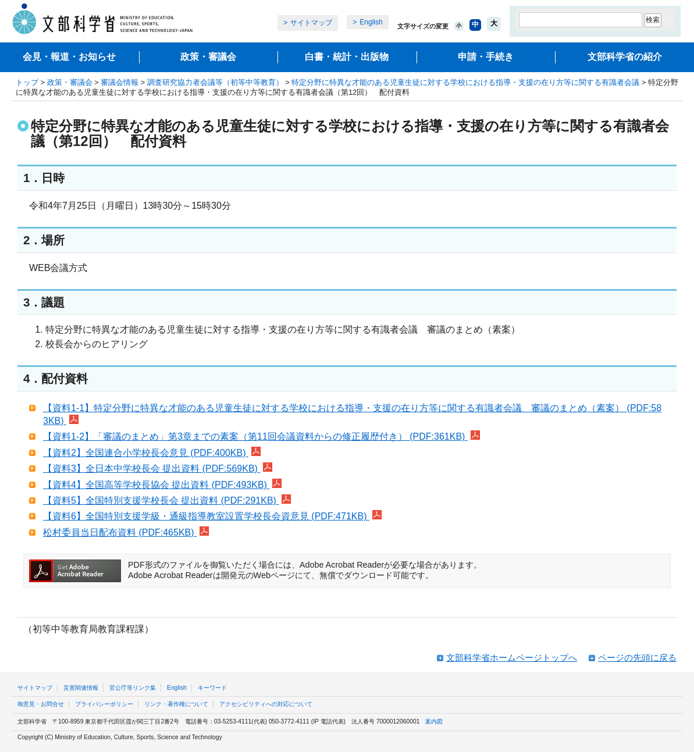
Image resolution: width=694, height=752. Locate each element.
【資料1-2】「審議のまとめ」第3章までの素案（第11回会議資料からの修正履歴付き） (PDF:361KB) (261, 436)
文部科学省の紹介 (625, 57)
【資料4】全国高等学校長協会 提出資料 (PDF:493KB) (162, 485)
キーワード (212, 688)
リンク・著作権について (176, 704)
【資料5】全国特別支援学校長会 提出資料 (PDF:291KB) (167, 500)
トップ (27, 82)
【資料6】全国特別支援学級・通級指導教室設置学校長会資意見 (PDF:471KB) (212, 516)
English (371, 22)
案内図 (434, 721)
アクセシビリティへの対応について (265, 704)
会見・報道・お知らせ (69, 57)
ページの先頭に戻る (637, 657)
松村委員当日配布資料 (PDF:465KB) (126, 532)
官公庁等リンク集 (132, 688)
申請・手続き (486, 57)
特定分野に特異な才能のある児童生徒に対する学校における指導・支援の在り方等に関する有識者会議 (465, 82)
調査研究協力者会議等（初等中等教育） (215, 82)
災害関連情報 (80, 688)
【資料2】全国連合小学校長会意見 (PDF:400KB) (152, 453)
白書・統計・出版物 (347, 57)
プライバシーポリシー (104, 704)
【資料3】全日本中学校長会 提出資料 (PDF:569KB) (157, 468)
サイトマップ (311, 23)
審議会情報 (119, 82)
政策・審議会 (208, 57)
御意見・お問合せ (40, 704)
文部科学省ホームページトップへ (511, 657)
